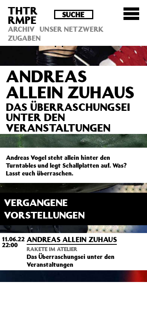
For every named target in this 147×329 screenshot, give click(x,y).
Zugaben (24, 38)
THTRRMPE (23, 15)
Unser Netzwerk (71, 29)
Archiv (21, 29)
